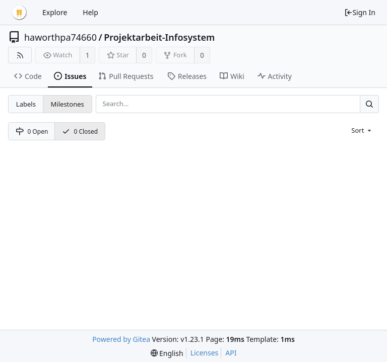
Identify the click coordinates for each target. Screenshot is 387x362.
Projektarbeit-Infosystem (159, 37)
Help (90, 12)
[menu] (362, 130)
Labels (26, 104)
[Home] (19, 13)
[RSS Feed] (20, 55)
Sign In (359, 12)
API (230, 352)
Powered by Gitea (121, 339)
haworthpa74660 (60, 37)
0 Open (32, 131)
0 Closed (80, 131)
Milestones (67, 104)
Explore (54, 12)
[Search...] (369, 104)
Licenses (204, 352)
